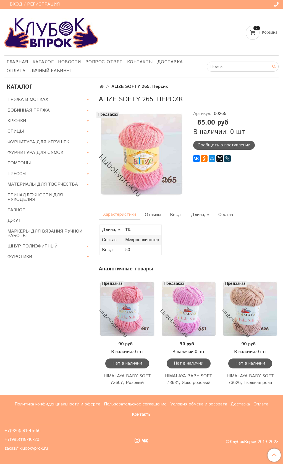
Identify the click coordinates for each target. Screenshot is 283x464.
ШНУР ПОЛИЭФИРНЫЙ (32, 246)
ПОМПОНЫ (19, 163)
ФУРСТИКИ (19, 257)
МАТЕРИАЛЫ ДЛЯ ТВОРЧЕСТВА (42, 184)
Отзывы (153, 215)
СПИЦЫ (15, 131)
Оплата (16, 71)
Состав (225, 215)
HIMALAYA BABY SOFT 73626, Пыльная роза (250, 379)
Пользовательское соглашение (135, 404)
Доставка (170, 62)
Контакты (140, 62)
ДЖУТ (14, 220)
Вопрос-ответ (104, 62)
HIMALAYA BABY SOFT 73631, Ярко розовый (188, 379)
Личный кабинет (51, 71)
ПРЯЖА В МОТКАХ (27, 99)
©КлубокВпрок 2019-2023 (252, 442)
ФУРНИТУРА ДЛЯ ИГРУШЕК (38, 142)
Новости (69, 62)
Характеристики (119, 214)
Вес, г (176, 215)
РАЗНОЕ (16, 210)
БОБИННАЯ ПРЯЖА (28, 110)
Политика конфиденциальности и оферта (57, 404)
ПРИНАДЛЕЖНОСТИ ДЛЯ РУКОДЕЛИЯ (35, 197)
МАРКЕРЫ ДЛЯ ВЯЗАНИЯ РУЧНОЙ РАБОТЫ (44, 233)
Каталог (43, 62)
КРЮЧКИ (16, 121)
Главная (17, 62)
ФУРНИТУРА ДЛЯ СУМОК (35, 152)
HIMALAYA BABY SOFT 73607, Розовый (127, 379)
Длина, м (200, 215)
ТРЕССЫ (16, 174)
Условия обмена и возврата (198, 404)
